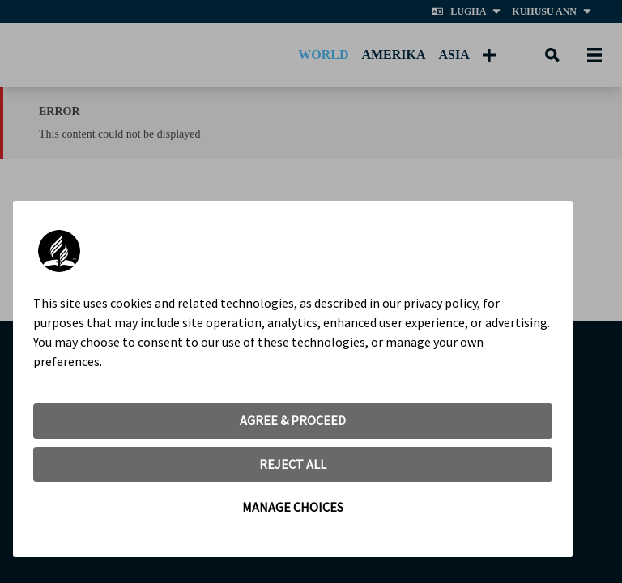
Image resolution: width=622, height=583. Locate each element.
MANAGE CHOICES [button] (292, 507)
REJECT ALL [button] (292, 464)
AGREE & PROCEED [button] (293, 420)
